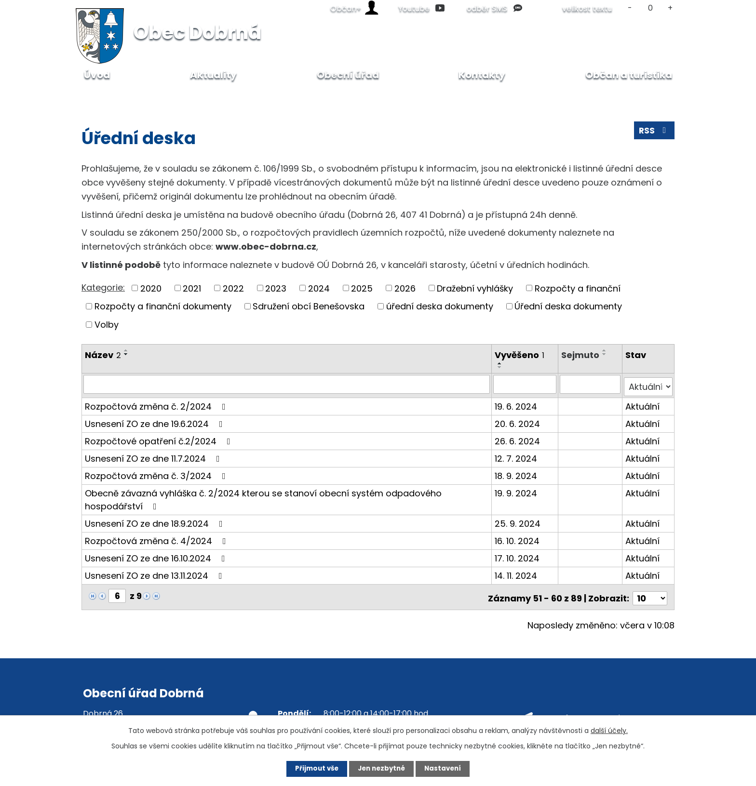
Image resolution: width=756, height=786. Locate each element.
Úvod (91, 96)
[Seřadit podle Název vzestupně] (126, 350)
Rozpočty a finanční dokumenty (162, 306)
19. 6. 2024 (516, 404)
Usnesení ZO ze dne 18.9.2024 (156, 521)
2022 (233, 288)
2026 (405, 288)
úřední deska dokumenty (439, 306)
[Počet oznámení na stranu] (650, 593)
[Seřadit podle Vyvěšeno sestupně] (500, 367)
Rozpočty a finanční (578, 288)
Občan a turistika (628, 74)
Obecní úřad (138, 96)
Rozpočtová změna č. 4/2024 (157, 538)
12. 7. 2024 (516, 456)
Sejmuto (581, 355)
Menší (630, 8)
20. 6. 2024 (517, 421)
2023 (275, 288)
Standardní (650, 8)
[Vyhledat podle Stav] (648, 384)
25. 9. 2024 (518, 521)
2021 (192, 288)
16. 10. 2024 (517, 538)
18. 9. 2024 (516, 473)
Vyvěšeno (520, 355)
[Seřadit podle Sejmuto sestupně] (605, 354)
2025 (362, 288)
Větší (670, 8)
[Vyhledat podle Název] (286, 384)
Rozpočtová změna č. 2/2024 (157, 404)
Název (103, 355)
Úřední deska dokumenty (568, 306)
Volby (106, 325)
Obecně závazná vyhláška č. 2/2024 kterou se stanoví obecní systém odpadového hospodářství (263, 496)
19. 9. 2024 (516, 490)
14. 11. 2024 (516, 573)
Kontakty (482, 74)
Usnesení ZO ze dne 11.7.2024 (154, 456)
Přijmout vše (311, 768)
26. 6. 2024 (517, 438)
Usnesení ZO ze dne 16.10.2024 (157, 555)
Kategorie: (103, 287)
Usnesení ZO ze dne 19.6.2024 (156, 421)
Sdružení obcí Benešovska (308, 306)
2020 (151, 288)
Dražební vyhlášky (475, 288)
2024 (319, 288)
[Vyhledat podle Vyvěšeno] (525, 384)
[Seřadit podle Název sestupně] (126, 354)
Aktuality (213, 74)
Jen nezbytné (381, 768)
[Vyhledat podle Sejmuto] (591, 384)
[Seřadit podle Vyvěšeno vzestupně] (500, 363)
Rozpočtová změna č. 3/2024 (157, 473)
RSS (654, 132)
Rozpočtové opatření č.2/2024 (159, 438)
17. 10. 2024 (517, 555)
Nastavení (448, 768)
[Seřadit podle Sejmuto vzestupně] (605, 350)
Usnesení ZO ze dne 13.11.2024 (155, 573)
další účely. (609, 729)
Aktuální (643, 404)
